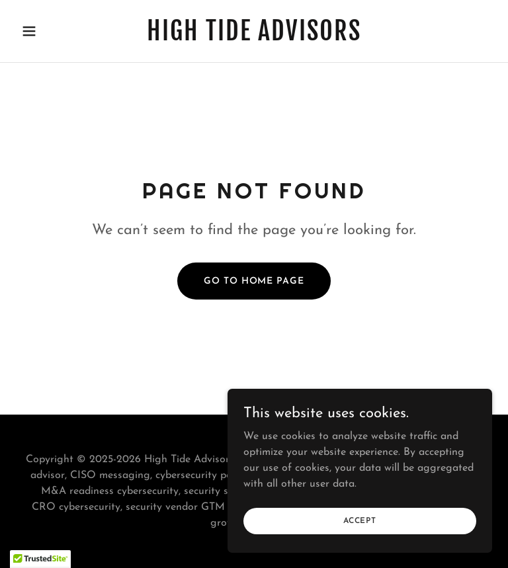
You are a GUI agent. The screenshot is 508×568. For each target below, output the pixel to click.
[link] (254, 37)
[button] (51, 31)
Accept (359, 520)
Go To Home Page (254, 281)
